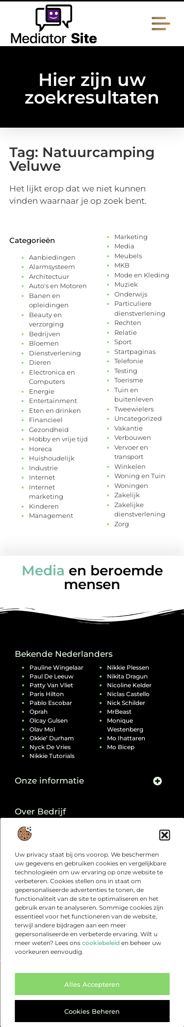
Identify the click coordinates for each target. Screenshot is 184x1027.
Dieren (40, 362)
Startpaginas (135, 351)
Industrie (43, 468)
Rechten (127, 322)
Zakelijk (127, 495)
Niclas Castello (128, 694)
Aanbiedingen (52, 257)
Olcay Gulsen (48, 720)
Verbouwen (132, 437)
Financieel (46, 420)
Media (124, 246)
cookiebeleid (101, 942)
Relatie (125, 332)
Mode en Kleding (141, 275)
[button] (164, 835)
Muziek (126, 284)
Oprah (38, 711)
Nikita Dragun (127, 676)
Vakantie (128, 428)
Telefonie (128, 361)
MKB (122, 265)
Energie (41, 391)
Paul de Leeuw (51, 676)
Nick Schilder (126, 702)
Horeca (40, 449)
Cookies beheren (92, 1011)
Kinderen (44, 506)
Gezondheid (49, 429)
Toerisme (128, 380)
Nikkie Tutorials (52, 755)
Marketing (131, 237)
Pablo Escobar (50, 702)
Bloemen (44, 343)
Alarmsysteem (52, 266)
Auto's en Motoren (58, 286)
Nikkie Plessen (128, 667)
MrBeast (119, 711)
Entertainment (53, 401)
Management (51, 515)
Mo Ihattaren (126, 738)
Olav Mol (42, 729)
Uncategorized (138, 418)
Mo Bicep (120, 747)
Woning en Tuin (139, 476)
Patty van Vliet (51, 685)
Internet (42, 477)
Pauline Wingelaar (56, 667)
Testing (125, 371)
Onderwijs (130, 294)
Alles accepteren (92, 984)
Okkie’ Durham (51, 738)
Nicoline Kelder (129, 685)
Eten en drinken (55, 410)
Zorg (121, 524)
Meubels (128, 256)
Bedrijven (44, 334)
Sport (122, 342)
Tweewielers (134, 409)
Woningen (131, 485)
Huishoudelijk (52, 458)
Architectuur (49, 276)
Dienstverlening (55, 353)
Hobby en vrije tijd (58, 439)
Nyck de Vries (50, 747)
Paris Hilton (46, 694)
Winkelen (130, 466)
